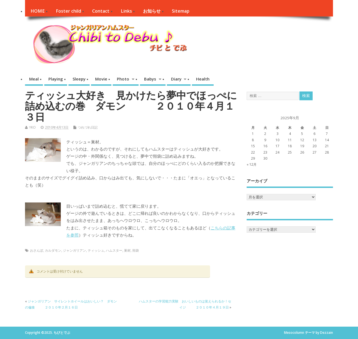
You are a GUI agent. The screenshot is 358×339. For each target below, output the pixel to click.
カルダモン (53, 250)
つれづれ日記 (88, 127)
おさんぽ (36, 250)
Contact (100, 11)
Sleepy (79, 79)
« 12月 (252, 164)
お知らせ (152, 11)
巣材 (127, 250)
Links (126, 11)
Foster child (68, 11)
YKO (32, 127)
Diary (176, 79)
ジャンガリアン (74, 250)
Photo (123, 79)
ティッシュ (96, 250)
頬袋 (135, 250)
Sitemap (180, 11)
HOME (38, 11)
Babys (150, 79)
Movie (101, 79)
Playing (55, 79)
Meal (34, 79)
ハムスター (114, 250)
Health (203, 79)
